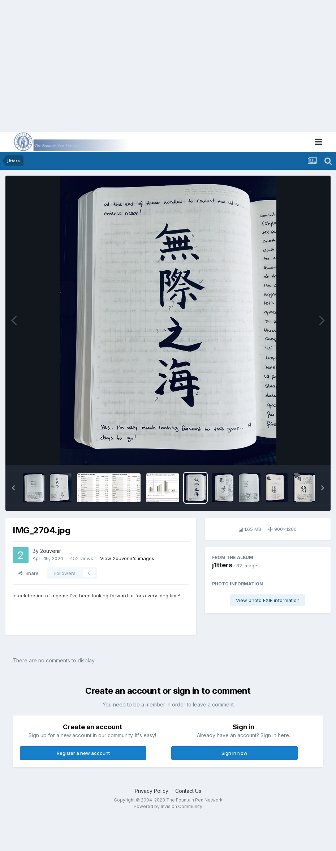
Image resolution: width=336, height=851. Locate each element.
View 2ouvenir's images (127, 558)
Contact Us (188, 791)
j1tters (222, 565)
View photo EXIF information (268, 600)
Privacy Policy (151, 791)
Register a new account (83, 753)
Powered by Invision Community (168, 806)
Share (28, 573)
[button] (13, 488)
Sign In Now (234, 753)
